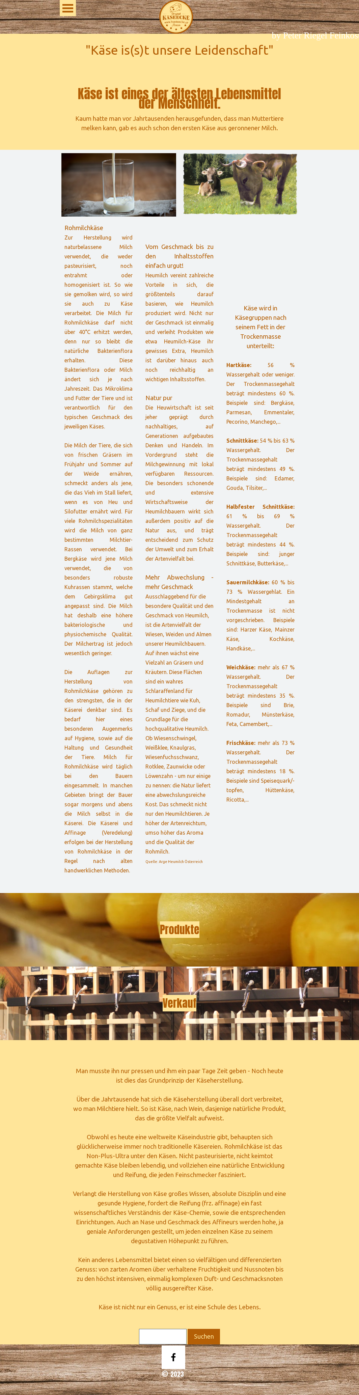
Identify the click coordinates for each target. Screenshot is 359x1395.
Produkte (179, 929)
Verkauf (179, 1003)
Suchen (204, 1336)
